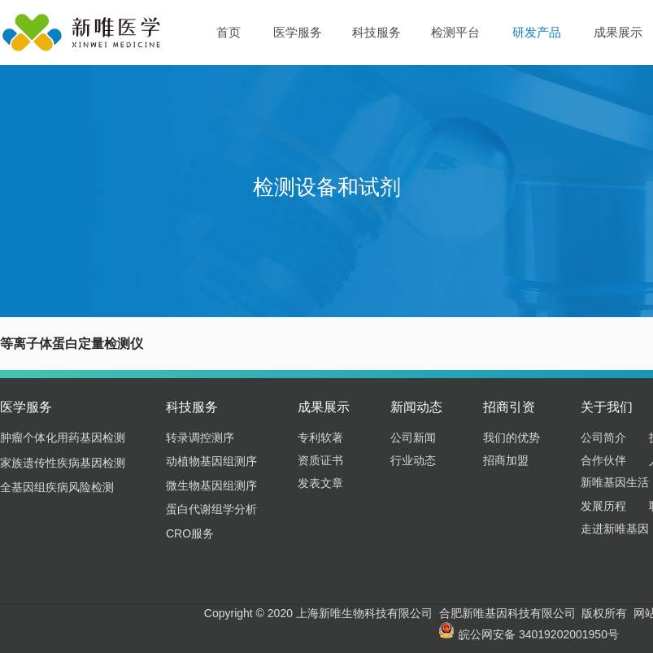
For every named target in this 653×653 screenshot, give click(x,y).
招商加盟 (506, 460)
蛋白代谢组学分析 (211, 509)
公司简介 (603, 437)
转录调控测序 (200, 437)
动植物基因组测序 (211, 461)
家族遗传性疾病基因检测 (62, 462)
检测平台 (455, 32)
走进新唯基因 (615, 528)
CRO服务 (190, 533)
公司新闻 (413, 437)
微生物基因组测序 (211, 485)
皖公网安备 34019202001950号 (528, 634)
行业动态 (413, 460)
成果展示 (324, 407)
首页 (228, 32)
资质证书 (320, 460)
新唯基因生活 (615, 482)
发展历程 (603, 505)
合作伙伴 (603, 460)
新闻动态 (416, 407)
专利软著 (320, 437)
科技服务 (376, 32)
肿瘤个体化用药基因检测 (62, 437)
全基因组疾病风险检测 (57, 487)
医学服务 (297, 32)
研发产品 (536, 32)
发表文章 (320, 483)
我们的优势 (511, 437)
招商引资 (509, 407)
